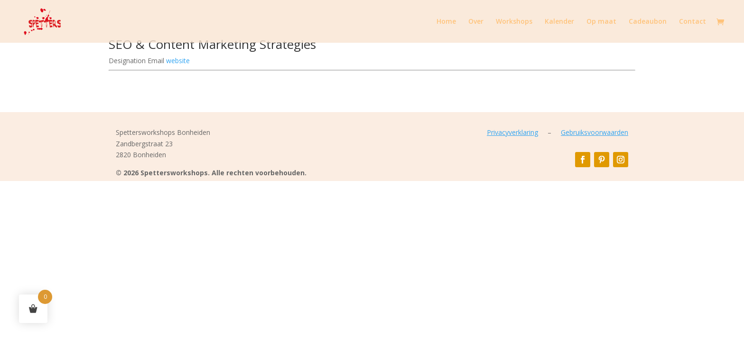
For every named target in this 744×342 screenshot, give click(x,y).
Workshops (514, 22)
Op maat (601, 22)
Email (157, 60)
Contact (692, 22)
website (178, 60)
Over (476, 22)
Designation (128, 60)
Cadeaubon (648, 22)
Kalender (559, 22)
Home (446, 22)
